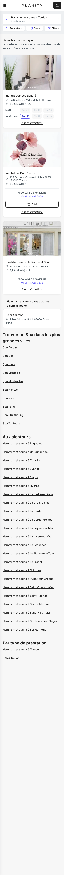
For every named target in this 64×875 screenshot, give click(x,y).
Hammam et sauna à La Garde (22, 511)
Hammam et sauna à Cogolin (21, 460)
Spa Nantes (10, 389)
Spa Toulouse (11, 423)
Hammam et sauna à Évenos (21, 468)
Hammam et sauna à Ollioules (22, 570)
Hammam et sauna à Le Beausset (24, 545)
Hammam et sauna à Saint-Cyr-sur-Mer (28, 587)
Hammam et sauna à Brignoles (22, 443)
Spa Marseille (11, 372)
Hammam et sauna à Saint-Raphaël (25, 595)
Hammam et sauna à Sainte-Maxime (26, 604)
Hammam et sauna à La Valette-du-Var (28, 536)
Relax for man (14, 315)
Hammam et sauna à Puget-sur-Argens (28, 578)
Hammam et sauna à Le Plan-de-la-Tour (28, 553)
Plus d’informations (32, 122)
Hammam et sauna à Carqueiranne (25, 452)
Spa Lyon (9, 364)
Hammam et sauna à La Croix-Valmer (27, 502)
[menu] (5, 5)
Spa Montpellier (13, 381)
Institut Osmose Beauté (20, 95)
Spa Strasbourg (13, 415)
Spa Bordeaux (12, 347)
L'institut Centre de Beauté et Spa (27, 262)
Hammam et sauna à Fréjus (20, 477)
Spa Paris (9, 406)
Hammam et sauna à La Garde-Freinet (27, 519)
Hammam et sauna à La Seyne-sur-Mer (28, 528)
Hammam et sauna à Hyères (21, 485)
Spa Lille (8, 355)
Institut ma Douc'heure (20, 173)
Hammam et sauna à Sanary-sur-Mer (26, 612)
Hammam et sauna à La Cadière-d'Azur (28, 494)
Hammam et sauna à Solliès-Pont (24, 629)
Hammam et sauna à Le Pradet (22, 562)
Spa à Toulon (11, 658)
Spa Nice (8, 398)
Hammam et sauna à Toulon (21, 649)
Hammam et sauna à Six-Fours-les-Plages (30, 621)
